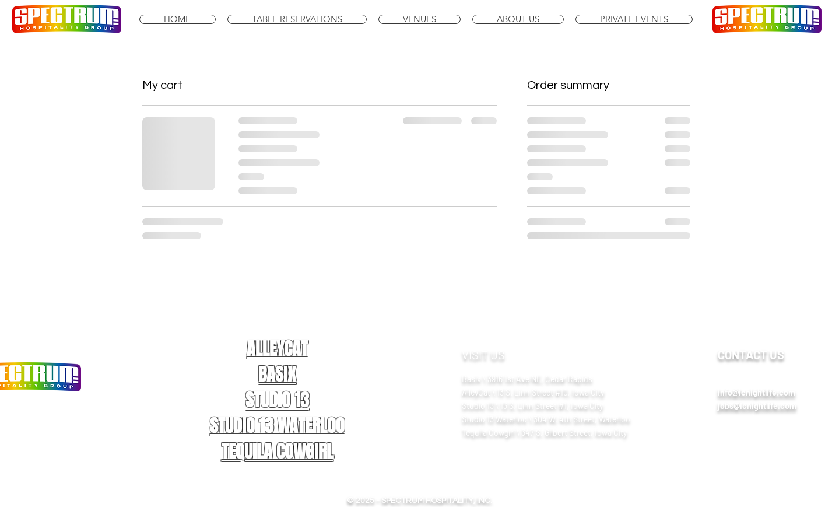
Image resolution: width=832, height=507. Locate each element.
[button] (419, 19)
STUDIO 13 (277, 400)
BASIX (277, 374)
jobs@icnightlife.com (757, 406)
